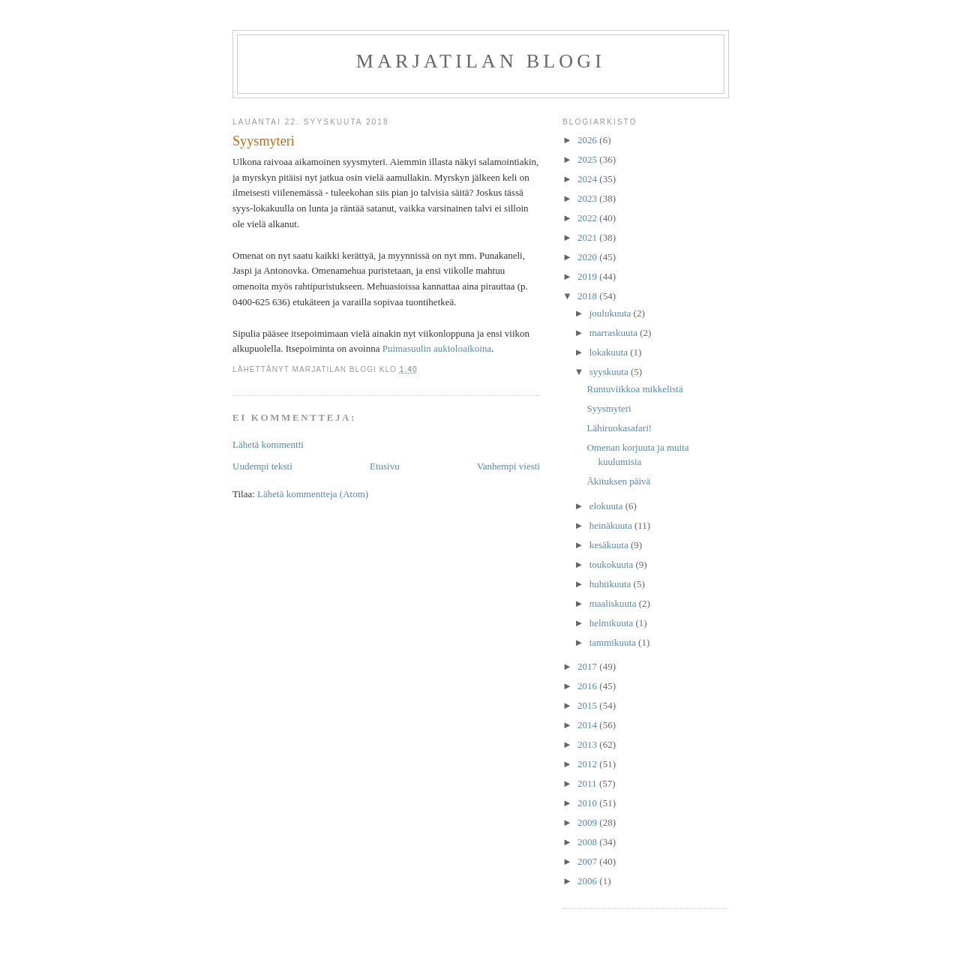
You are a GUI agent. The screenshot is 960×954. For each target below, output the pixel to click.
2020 (588, 256)
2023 (588, 198)
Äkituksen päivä (618, 481)
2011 (588, 783)
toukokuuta (613, 564)
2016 (588, 686)
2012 (588, 764)
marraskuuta (615, 332)
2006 (588, 880)
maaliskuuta (614, 603)
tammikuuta (614, 642)
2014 (588, 724)
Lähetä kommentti (268, 444)
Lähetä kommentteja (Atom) (312, 494)
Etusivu (385, 466)
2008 (588, 842)
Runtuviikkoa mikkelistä (634, 388)
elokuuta (608, 506)
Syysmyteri (608, 408)
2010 (588, 802)
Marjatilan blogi (480, 61)
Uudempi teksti (262, 466)
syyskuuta (610, 371)
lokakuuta (610, 352)
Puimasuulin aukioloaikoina (437, 348)
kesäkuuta (610, 544)
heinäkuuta (612, 525)
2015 (588, 705)
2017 (588, 666)
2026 (588, 140)
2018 (588, 296)
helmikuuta (613, 622)
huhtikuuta (612, 584)
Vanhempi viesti (508, 466)
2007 (588, 861)
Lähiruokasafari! (619, 428)
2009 (588, 822)
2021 (588, 237)
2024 (588, 178)
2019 (588, 276)
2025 (588, 159)
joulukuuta (612, 313)
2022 (588, 218)
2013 (588, 744)
